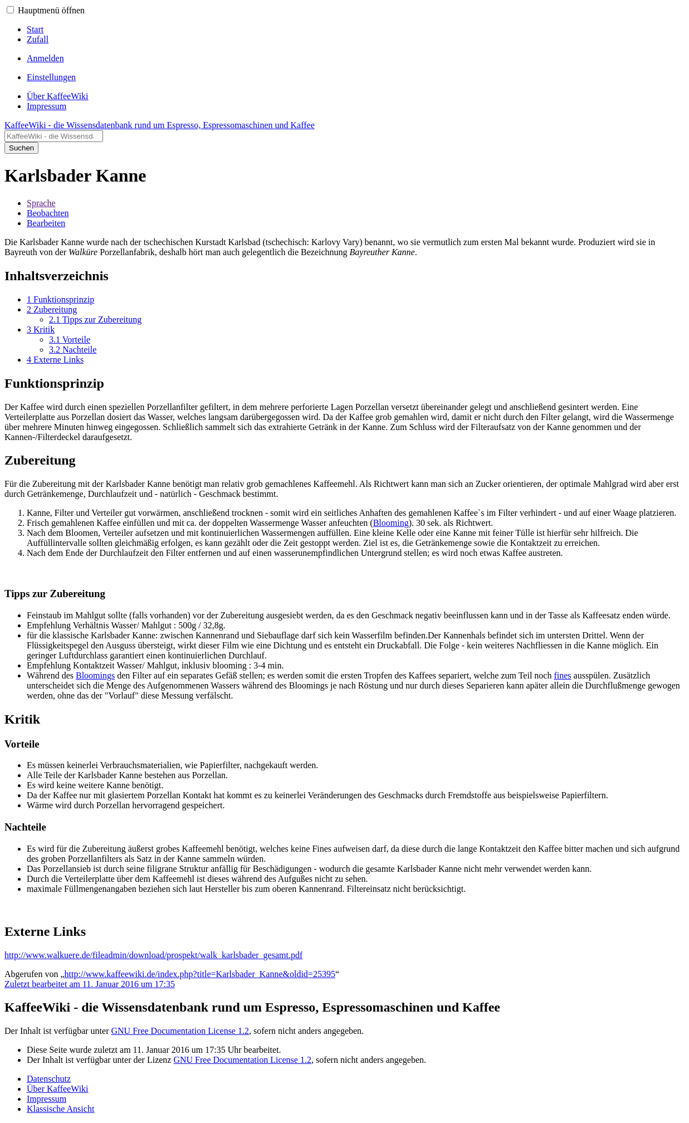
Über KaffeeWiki (58, 1088)
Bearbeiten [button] (46, 223)
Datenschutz (49, 1078)
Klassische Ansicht (60, 1109)
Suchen (21, 148)
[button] (10, 9)
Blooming (391, 523)
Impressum (46, 1099)
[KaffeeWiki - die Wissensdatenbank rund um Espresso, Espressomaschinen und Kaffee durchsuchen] (53, 136)
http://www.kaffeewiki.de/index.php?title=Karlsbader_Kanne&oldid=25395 (200, 974)
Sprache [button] (41, 203)
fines (562, 675)
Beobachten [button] (48, 213)
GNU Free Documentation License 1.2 (179, 1031)
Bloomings (95, 675)
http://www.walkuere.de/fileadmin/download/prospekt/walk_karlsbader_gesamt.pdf (153, 955)
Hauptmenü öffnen (51, 10)
